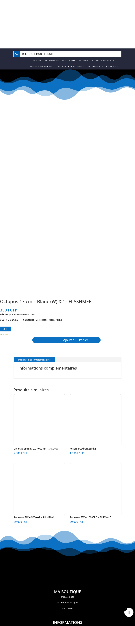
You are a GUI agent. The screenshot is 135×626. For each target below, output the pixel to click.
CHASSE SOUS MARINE (42, 66)
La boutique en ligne (67, 602)
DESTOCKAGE (69, 60)
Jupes (51, 319)
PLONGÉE (112, 66)
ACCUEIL (37, 60)
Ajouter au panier (76, 340)
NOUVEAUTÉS (86, 60)
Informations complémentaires (34, 359)
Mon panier (67, 608)
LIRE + (5, 328)
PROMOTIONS (52, 60)
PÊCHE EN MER (105, 60)
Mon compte (67, 596)
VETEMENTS (95, 66)
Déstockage (42, 319)
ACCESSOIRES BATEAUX (71, 66)
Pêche (59, 319)
